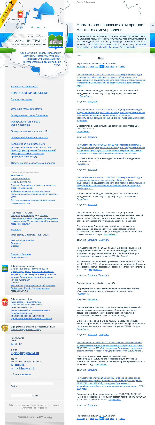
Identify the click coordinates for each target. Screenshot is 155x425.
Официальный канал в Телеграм (29, 137)
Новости (42, 53)
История (44, 215)
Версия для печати (21, 99)
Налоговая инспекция (43, 271)
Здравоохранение (41, 288)
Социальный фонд (20, 269)
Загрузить (92, 101)
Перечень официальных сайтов (26, 304)
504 (112, 66)
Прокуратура (17, 271)
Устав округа (17, 235)
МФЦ (28, 271)
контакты (25, 374)
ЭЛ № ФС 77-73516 (102, 44)
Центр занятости (32, 285)
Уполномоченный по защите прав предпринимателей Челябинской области (31, 317)
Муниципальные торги (49, 58)
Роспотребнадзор (39, 269)
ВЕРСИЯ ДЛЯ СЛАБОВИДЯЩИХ (29, 92)
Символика (29, 235)
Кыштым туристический (22, 240)
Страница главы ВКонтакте (26, 108)
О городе (15, 215)
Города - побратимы (21, 254)
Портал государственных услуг (26, 329)
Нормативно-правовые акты (25, 172)
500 (92, 66)
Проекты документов (21, 182)
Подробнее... (86, 96)
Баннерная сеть (19, 257)
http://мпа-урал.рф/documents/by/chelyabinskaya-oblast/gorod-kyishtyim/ (111, 45)
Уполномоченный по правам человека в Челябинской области (30, 311)
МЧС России (17, 285)
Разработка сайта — (34, 417)
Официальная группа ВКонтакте (29, 115)
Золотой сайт (8, 14)
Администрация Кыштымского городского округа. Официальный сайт (36, 40)
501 (96, 66)
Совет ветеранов (30, 274)
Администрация (28, 53)
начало (80, 66)
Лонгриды (16, 243)
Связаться (39, 27)
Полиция (25, 280)
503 (107, 66)
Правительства (33, 302)
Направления (54, 53)
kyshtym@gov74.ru (25, 353)
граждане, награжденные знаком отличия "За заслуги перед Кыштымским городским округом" (34, 221)
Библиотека (17, 288)
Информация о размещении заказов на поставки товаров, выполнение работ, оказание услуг (34, 194)
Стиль (46, 235)
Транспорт (16, 229)
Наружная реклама (20, 203)
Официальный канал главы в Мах (30, 131)
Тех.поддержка (40, 408)
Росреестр (16, 274)
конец (122, 66)
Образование (48, 285)
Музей (27, 288)
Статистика (27, 408)
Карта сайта (45, 27)
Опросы (15, 246)
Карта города (27, 215)
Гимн (39, 235)
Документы (29, 56)
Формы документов (20, 178)
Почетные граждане (21, 218)
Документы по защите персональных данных (33, 200)
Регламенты (17, 175)
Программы (42, 56)
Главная (80, 2)
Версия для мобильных (24, 86)
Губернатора (17, 302)
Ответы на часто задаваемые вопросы (33, 163)
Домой (33, 27)
